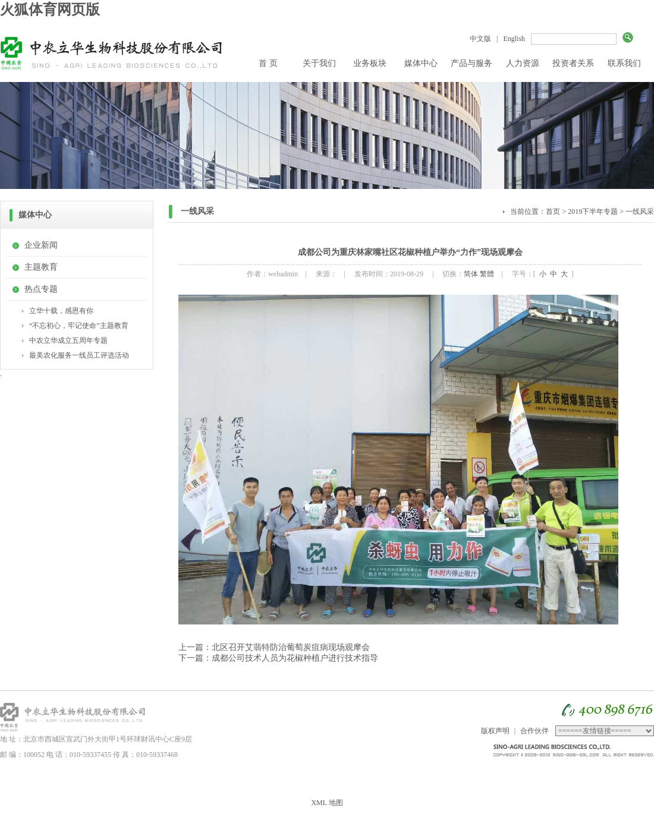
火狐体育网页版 (50, 9)
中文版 (480, 38)
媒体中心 (421, 63)
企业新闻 (41, 245)
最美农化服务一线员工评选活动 (79, 355)
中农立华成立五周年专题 (68, 340)
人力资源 (522, 63)
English (514, 38)
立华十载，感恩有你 (61, 311)
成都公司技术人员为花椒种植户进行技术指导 (295, 658)
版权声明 (495, 731)
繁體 (487, 274)
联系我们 (624, 63)
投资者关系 (573, 63)
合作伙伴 (534, 731)
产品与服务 (471, 63)
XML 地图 (326, 803)
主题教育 (41, 267)
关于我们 (319, 63)
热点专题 (41, 289)
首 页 (268, 63)
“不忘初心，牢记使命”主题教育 (78, 325)
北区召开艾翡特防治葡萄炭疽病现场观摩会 (291, 647)
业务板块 (369, 63)
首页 (553, 211)
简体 (471, 274)
